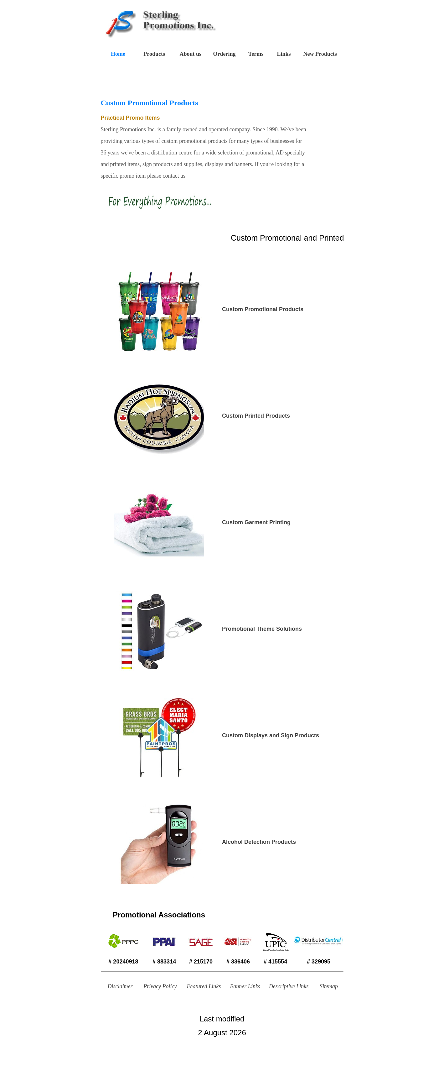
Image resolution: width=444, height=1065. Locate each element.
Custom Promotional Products (262, 309)
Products (154, 54)
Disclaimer (120, 986)
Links (284, 54)
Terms (255, 54)
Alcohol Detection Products (259, 842)
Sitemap (329, 986)
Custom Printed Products (256, 416)
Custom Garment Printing (256, 522)
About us (191, 54)
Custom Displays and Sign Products (270, 735)
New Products (320, 54)
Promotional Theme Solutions (262, 629)
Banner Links (245, 986)
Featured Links (204, 986)
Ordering (224, 54)
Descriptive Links (288, 986)
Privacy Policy (160, 986)
